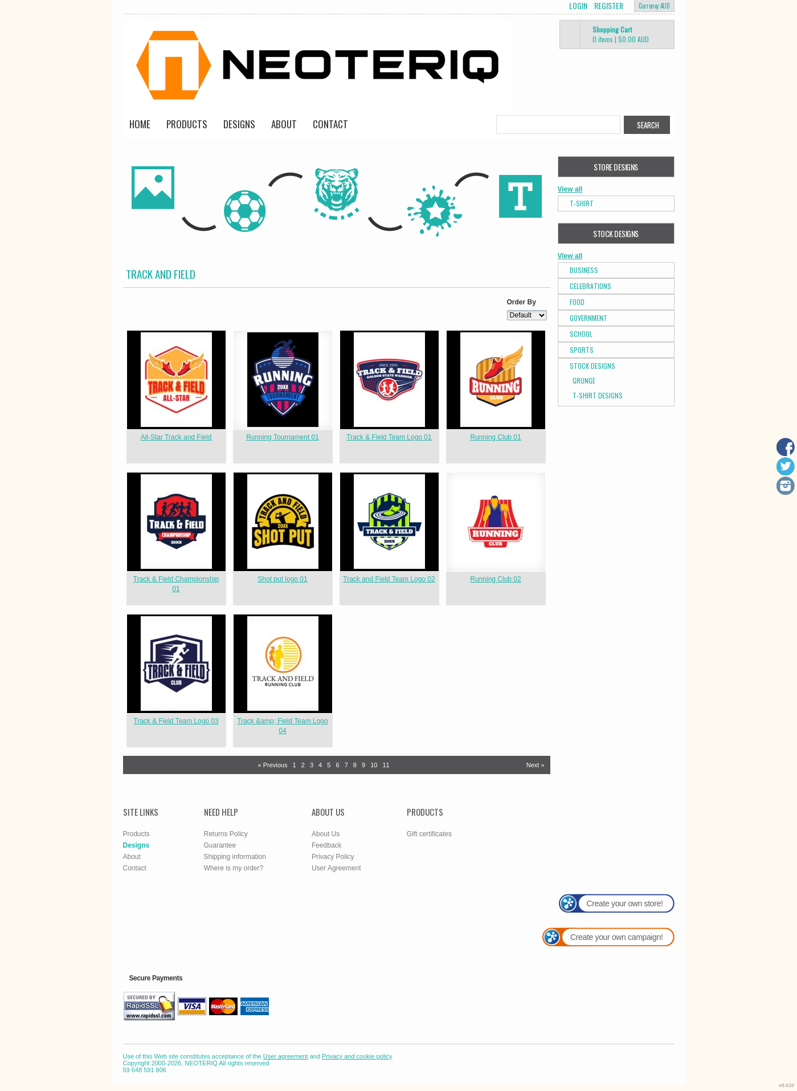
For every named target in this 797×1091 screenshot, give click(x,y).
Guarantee (220, 845)
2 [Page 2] (303, 765)
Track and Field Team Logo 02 (389, 579)
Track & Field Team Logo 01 (388, 437)
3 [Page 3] (311, 765)
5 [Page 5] (328, 765)
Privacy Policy (333, 857)
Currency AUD (654, 5)
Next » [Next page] (535, 765)
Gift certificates (429, 834)
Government (588, 318)
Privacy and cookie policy (357, 1056)
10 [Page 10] (373, 765)
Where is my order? (234, 868)
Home (139, 124)
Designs (239, 124)
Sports (582, 350)
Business (584, 270)
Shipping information (235, 857)
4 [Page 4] (320, 765)
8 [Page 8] (355, 765)
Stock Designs (592, 366)
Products (186, 124)
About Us (326, 834)
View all (570, 189)
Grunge (584, 380)
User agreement (285, 1056)
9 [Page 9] (363, 765)
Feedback (327, 845)
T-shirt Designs (598, 395)
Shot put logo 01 (282, 579)
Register (608, 5)
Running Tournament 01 (282, 437)
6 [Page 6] (337, 765)
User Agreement (336, 868)
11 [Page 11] (386, 765)
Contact (330, 124)
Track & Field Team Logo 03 (175, 721)
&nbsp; (176, 380)
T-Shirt (582, 203)
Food (577, 302)
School (581, 334)
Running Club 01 (495, 437)
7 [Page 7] (346, 765)
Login (578, 5)
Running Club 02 (495, 579)
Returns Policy (226, 834)
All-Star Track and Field (176, 437)
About (284, 124)
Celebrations (590, 286)
